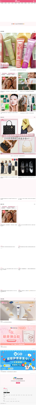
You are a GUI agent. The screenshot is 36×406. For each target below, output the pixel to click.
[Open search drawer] (35, 1)
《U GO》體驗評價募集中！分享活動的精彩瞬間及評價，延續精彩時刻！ (9, 371)
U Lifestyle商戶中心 (8, 401)
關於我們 (4, 401)
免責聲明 (11, 401)
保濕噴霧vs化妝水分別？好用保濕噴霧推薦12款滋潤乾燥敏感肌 (27, 91)
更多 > (34, 31)
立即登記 (18, 382)
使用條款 (13, 401)
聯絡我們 (18, 401)
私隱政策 (16, 401)
